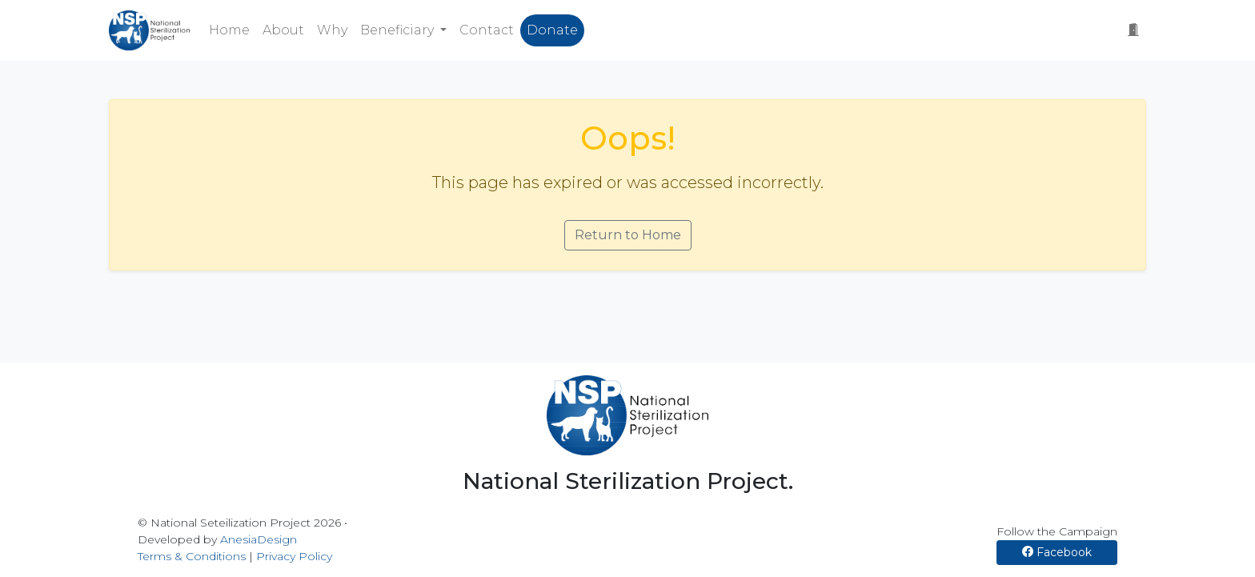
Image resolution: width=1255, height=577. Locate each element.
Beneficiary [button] (398, 30)
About (283, 30)
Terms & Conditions (192, 556)
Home (229, 30)
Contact (486, 30)
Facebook (1057, 552)
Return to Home (628, 234)
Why (332, 30)
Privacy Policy (294, 556)
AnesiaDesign (258, 539)
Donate (552, 30)
